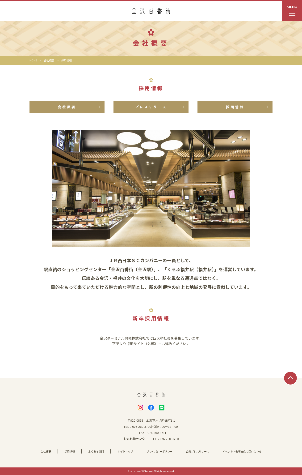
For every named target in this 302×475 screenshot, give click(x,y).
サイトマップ (125, 451)
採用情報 (69, 451)
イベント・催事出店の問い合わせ (241, 451)
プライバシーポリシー (159, 451)
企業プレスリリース (197, 451)
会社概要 (49, 60)
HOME (33, 60)
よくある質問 (96, 451)
